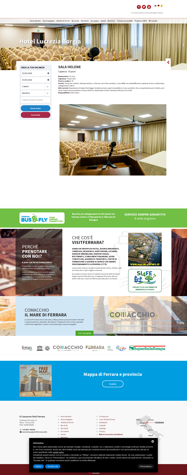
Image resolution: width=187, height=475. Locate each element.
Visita (84, 333)
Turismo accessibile (125, 21)
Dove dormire (35, 21)
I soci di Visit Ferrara (107, 419)
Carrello (153, 21)
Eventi (103, 21)
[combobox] (35, 86)
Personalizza (41, 466)
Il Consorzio (135, 13)
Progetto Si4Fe (141, 21)
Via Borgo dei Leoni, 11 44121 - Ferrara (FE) (28, 421)
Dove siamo (145, 13)
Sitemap (102, 428)
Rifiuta (132, 466)
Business (111, 21)
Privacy (102, 431)
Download (103, 422)
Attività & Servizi (63, 21)
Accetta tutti (146, 466)
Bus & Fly (75, 21)
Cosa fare (35, 115)
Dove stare (35, 108)
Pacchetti (85, 21)
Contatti (102, 425)
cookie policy (58, 452)
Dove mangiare (49, 21)
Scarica (112, 384)
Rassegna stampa (157, 13)
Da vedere (95, 21)
